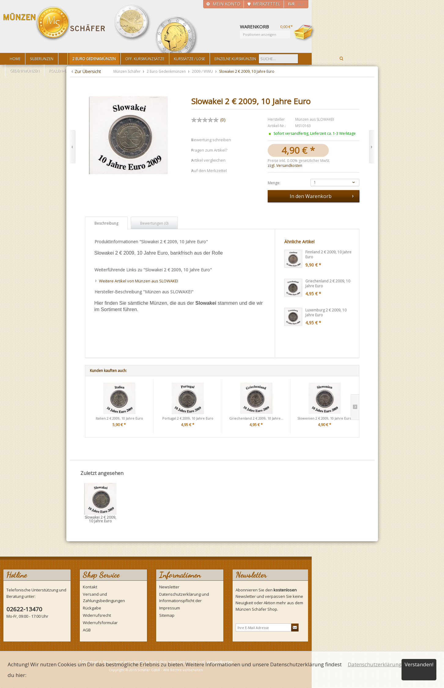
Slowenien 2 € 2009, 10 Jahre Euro (324, 418)
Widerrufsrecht (97, 615)
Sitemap (166, 615)
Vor (372, 147)
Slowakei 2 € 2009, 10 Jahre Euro (100, 519)
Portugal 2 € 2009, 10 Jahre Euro (187, 418)
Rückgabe (92, 608)
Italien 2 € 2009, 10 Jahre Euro (119, 418)
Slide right (355, 407)
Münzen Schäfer (54, 23)
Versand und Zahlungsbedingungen (104, 597)
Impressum (169, 608)
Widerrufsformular (100, 622)
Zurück (72, 147)
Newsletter (169, 587)
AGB (87, 630)
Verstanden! (419, 664)
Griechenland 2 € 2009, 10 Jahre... (256, 418)
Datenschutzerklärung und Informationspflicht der (184, 597)
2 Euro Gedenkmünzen (167, 71)
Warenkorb (304, 32)
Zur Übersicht (88, 71)
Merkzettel (267, 4)
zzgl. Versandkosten (285, 165)
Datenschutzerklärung (375, 664)
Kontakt (90, 587)
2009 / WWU (203, 71)
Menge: (274, 183)
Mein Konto (226, 4)
